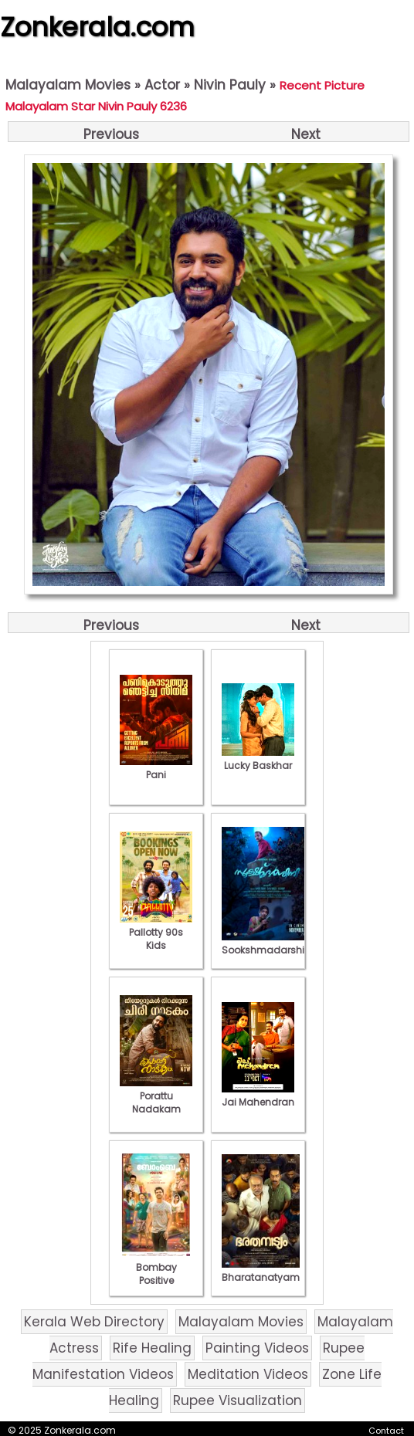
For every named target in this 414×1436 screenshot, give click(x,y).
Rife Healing (152, 1348)
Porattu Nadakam (156, 1096)
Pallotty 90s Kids (156, 932)
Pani (156, 768)
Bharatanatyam (261, 1271)
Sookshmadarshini (267, 943)
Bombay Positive (156, 1267)
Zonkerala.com (97, 27)
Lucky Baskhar (258, 759)
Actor (162, 85)
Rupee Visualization (237, 1400)
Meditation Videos (248, 1374)
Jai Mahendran (258, 1095)
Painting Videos (257, 1348)
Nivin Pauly (230, 85)
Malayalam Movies (68, 85)
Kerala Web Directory (94, 1321)
